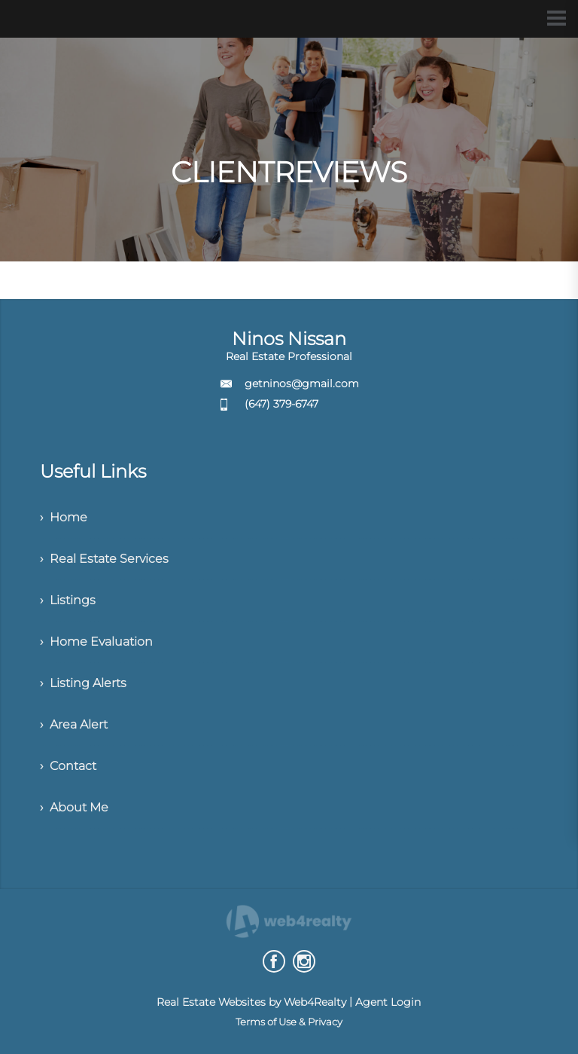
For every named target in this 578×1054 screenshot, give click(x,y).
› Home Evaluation (96, 641)
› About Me (74, 807)
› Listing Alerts (83, 683)
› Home (63, 517)
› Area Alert (74, 724)
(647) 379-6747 (281, 404)
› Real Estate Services (104, 558)
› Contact (68, 766)
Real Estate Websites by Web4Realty (251, 1002)
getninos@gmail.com (302, 383)
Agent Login (388, 1002)
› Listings (68, 600)
